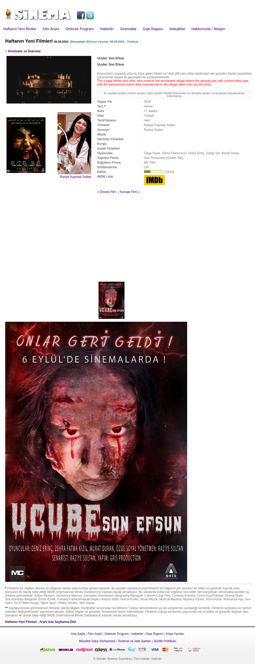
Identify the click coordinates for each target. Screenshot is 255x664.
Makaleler (177, 29)
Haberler (107, 29)
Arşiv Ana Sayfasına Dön (58, 622)
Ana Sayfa (78, 634)
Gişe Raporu (153, 29)
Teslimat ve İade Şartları (134, 641)
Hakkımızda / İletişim (208, 29)
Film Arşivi (51, 29)
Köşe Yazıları (175, 634)
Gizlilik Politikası (165, 641)
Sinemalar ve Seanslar (24, 51)
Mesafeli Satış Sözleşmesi (97, 641)
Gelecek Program (79, 29)
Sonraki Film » (130, 192)
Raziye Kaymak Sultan (75, 177)
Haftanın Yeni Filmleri (21, 622)
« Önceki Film (106, 192)
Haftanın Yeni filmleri (19, 29)
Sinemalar (128, 29)
